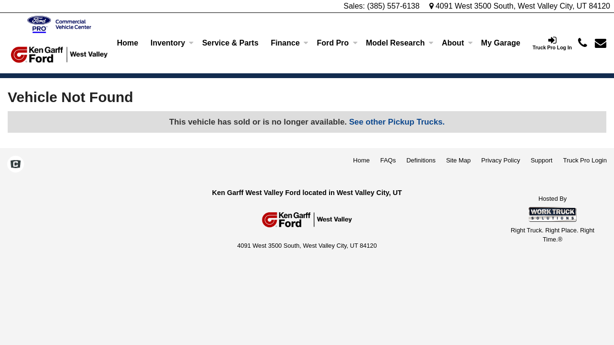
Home (127, 43)
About (457, 43)
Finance (289, 43)
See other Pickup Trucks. (397, 121)
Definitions (421, 160)
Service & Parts (230, 43)
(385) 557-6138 (393, 6)
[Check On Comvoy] (15, 165)
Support (542, 160)
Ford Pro (337, 43)
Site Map (458, 160)
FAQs (388, 160)
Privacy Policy (500, 160)
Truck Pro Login (585, 160)
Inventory (172, 43)
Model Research (400, 43)
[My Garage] (500, 43)
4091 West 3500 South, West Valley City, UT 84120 (520, 6)
